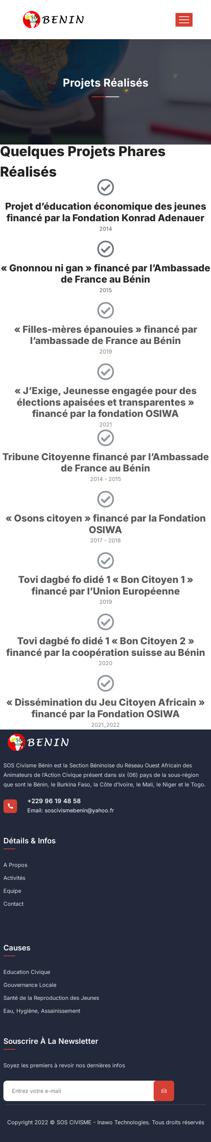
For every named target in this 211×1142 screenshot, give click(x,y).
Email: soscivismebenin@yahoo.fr (70, 810)
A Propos (15, 864)
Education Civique (26, 971)
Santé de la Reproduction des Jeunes (51, 997)
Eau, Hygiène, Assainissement (41, 1010)
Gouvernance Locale (29, 984)
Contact (13, 903)
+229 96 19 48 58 (54, 801)
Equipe (12, 890)
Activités (14, 877)
